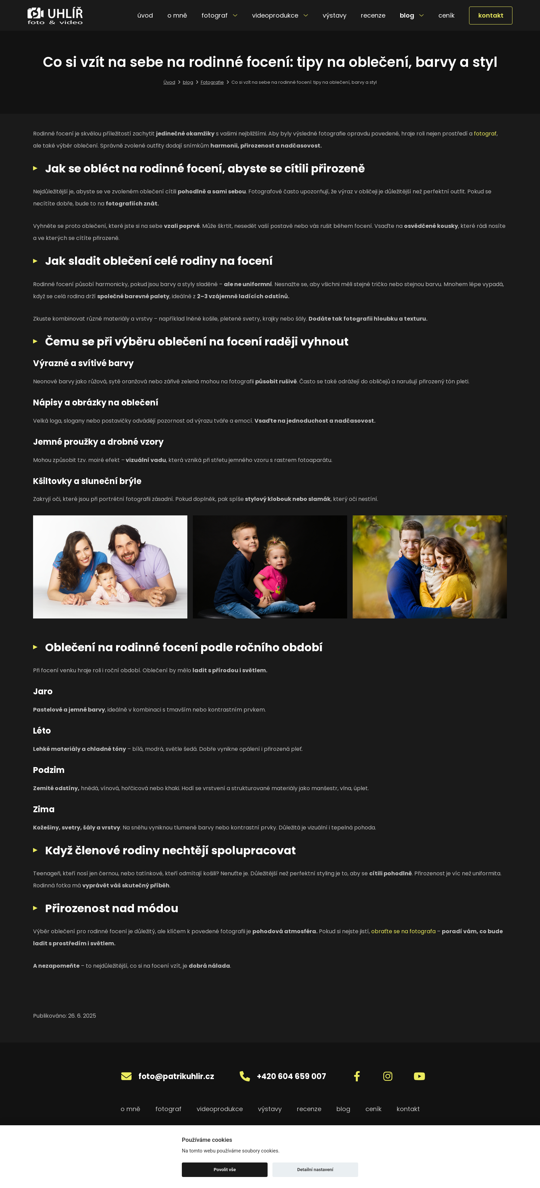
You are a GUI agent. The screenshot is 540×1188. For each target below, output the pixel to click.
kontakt (490, 15)
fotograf (219, 15)
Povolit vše (225, 1169)
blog (412, 15)
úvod (145, 15)
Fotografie (212, 82)
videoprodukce (280, 15)
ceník (446, 15)
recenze (373, 15)
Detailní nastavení (315, 1169)
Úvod (169, 82)
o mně (177, 15)
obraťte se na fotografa (403, 931)
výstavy (334, 15)
